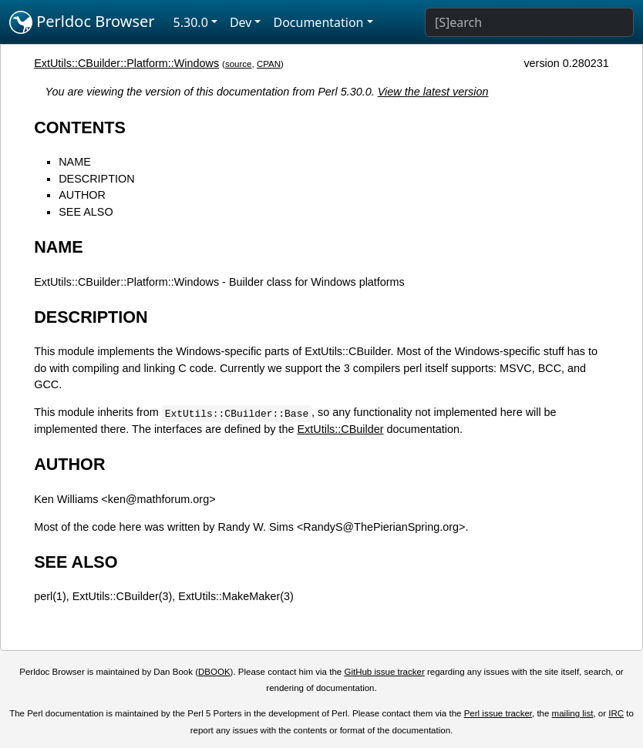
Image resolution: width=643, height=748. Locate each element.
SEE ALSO (86, 212)
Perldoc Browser (82, 22)
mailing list (573, 713)
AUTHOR (82, 195)
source (238, 64)
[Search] (529, 22)
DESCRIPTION (96, 179)
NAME (75, 162)
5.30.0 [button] (190, 22)
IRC (616, 713)
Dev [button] (241, 22)
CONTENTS (80, 127)
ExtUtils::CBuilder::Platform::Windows (126, 63)
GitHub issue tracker (384, 671)
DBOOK (214, 671)
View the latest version (433, 92)
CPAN (269, 64)
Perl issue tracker (498, 713)
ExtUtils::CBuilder (341, 429)
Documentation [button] (318, 22)
